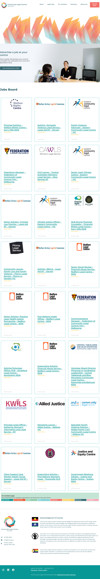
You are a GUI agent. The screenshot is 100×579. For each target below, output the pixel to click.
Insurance (54, 500)
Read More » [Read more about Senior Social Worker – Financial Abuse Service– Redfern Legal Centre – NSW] (75, 276)
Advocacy (74, 4)
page (8, 496)
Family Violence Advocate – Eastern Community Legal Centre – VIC (83, 128)
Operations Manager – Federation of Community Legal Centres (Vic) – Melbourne (15, 177)
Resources (84, 4)
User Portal (5, 500)
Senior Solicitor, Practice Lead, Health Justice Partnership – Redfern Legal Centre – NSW (16, 320)
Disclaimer (34, 570)
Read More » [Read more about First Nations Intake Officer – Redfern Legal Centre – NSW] (41, 323)
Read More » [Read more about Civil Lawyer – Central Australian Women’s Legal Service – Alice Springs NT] (41, 181)
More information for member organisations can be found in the (26, 498)
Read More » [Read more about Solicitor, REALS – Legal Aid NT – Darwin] (41, 273)
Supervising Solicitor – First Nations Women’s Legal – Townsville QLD (48, 476)
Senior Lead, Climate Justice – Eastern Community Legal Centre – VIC (83, 176)
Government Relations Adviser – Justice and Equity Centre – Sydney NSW (82, 478)
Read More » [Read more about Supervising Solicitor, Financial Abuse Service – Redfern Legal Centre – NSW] (41, 375)
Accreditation (18, 500)
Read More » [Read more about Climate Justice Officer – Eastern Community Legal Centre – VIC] (41, 229)
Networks (78, 500)
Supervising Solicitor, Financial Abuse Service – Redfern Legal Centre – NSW (49, 369)
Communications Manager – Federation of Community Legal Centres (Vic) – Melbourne (83, 323)
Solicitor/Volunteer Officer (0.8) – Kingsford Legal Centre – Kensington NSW (15, 371)
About (42, 4)
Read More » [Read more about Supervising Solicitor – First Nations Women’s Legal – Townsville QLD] (41, 481)
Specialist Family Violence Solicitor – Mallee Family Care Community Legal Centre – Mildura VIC (83, 429)
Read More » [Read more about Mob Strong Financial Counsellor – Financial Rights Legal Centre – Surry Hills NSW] (75, 231)
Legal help (50, 4)
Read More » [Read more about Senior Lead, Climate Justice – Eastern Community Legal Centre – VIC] (75, 181)
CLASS (28, 500)
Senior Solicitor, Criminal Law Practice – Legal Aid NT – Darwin (16, 224)
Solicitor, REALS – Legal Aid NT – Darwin (49, 270)
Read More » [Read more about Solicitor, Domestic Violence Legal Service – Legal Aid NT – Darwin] (41, 132)
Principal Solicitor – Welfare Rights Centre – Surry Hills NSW (15, 127)
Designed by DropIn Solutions (66, 574)
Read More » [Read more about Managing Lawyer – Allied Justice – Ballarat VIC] (41, 431)
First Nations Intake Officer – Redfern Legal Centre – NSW (48, 318)
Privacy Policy (42, 570)
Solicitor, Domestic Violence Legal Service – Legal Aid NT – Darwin (49, 127)
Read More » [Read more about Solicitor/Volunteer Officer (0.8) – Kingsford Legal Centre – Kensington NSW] (8, 377)
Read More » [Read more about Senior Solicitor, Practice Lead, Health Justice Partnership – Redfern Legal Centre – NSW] (8, 326)
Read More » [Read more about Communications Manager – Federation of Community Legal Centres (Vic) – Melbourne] (75, 330)
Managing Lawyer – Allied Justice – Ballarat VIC (48, 427)
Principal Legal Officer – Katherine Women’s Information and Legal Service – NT (15, 428)
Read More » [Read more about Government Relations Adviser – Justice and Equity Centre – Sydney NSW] (75, 483)
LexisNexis (90, 500)
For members (62, 4)
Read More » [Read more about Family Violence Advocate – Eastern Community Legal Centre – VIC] (75, 134)
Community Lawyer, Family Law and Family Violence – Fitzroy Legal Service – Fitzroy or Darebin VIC (15, 274)
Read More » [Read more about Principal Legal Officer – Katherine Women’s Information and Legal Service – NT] (8, 434)
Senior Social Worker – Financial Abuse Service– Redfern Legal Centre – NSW (83, 270)
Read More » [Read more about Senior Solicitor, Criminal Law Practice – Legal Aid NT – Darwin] (8, 229)
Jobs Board (66, 500)
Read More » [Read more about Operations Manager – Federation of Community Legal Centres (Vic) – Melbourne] (8, 184)
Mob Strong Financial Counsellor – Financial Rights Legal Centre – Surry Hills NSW (82, 225)
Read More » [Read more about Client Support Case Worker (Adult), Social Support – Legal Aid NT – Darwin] (8, 483)
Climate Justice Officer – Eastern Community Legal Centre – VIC (49, 224)
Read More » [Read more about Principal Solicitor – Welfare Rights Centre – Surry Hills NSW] (8, 132)
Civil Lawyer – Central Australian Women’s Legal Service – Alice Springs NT (48, 176)
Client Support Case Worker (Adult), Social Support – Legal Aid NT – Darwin (16, 478)
